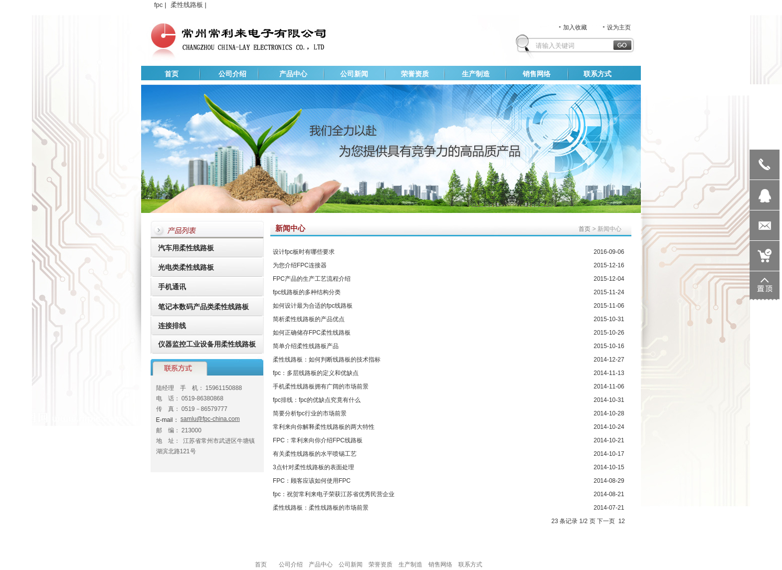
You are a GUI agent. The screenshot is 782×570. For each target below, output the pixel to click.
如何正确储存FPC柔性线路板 (312, 332)
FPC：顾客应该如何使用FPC (312, 480)
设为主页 (610, 27)
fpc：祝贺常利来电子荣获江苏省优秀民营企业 (333, 494)
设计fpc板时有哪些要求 (304, 251)
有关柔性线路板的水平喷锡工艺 (315, 453)
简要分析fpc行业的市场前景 (310, 413)
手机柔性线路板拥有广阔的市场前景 (321, 386)
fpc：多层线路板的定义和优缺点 (316, 373)
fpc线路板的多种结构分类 (307, 292)
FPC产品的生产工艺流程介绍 (312, 278)
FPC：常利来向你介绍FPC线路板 (318, 440)
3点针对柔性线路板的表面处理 (313, 467)
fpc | (161, 4)
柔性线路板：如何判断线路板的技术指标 (327, 359)
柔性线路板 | (189, 4)
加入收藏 (567, 27)
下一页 (606, 521)
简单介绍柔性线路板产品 (306, 346)
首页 (584, 228)
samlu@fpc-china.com (210, 418)
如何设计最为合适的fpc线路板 (313, 305)
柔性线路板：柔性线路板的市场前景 (321, 507)
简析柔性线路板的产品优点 (309, 319)
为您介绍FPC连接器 (300, 265)
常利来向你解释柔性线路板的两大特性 (324, 426)
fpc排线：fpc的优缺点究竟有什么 (317, 399)
